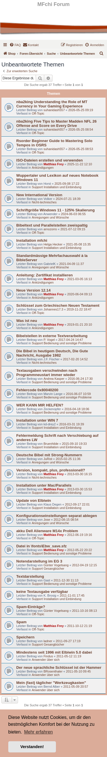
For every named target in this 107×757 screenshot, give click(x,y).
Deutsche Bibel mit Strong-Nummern (49, 455)
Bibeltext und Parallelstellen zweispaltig (52, 225)
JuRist (47, 459)
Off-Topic (38, 113)
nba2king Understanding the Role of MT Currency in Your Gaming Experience (51, 104)
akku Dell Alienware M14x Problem (47, 531)
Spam (21, 622)
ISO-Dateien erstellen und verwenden (49, 160)
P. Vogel (49, 339)
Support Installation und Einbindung (56, 187)
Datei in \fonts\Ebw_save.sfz (41, 546)
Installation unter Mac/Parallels (43, 485)
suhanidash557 (54, 110)
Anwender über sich (45, 659)
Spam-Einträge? (30, 607)
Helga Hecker (52, 244)
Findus (48, 656)
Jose (46, 519)
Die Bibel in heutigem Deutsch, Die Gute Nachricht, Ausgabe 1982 (52, 353)
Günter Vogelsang (55, 565)
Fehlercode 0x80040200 (37, 390)
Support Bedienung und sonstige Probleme (62, 343)
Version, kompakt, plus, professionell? (50, 470)
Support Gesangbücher (48, 568)
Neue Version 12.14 (33, 290)
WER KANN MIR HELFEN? (39, 405)
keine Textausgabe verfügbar (42, 591)
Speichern (25, 637)
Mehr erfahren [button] (38, 732)
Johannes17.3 (53, 309)
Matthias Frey (53, 164)
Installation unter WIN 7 (37, 420)
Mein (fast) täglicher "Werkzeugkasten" (51, 683)
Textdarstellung (30, 576)
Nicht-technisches (44, 202)
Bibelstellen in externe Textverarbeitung (52, 336)
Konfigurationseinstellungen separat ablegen (56, 516)
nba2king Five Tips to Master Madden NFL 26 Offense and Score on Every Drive (56, 123)
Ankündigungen (42, 167)
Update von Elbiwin (33, 500)
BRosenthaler (52, 671)
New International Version (39, 195)
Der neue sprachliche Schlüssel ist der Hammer (58, 667)
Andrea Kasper (53, 378)
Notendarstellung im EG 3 (39, 561)
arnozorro (50, 229)
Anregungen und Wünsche (50, 217)
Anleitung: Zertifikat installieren (44, 275)
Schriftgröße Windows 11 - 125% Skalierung (55, 210)
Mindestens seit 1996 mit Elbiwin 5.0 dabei (54, 652)
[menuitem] (15, 45)
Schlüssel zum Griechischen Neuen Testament (57, 305)
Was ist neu (26, 320)
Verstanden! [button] (32, 746)
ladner (47, 641)
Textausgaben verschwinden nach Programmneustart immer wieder (46, 372)
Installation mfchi (31, 240)
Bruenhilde (50, 443)
